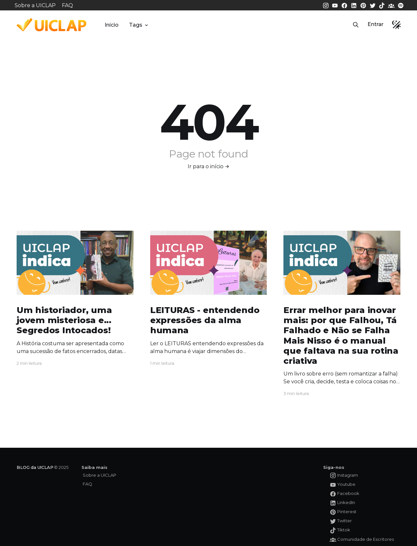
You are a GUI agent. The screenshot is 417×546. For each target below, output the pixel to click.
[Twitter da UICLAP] (373, 5)
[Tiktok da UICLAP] (382, 5)
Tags (139, 25)
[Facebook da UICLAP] (345, 5)
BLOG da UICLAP (35, 467)
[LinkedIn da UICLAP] (354, 5)
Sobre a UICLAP (35, 5)
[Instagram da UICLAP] (326, 5)
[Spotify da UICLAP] (400, 5)
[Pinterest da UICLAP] (364, 5)
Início (112, 25)
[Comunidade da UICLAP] (392, 5)
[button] (356, 25)
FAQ (67, 5)
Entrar (375, 24)
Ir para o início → (208, 166)
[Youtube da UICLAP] (335, 5)
